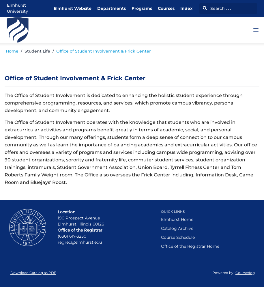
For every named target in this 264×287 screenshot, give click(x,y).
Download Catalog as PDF (33, 273)
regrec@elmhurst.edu (80, 242)
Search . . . (217, 8)
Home (12, 51)
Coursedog (245, 273)
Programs (142, 8)
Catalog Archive (177, 228)
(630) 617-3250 (72, 236)
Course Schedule (178, 237)
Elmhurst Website (72, 8)
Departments (111, 8)
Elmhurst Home (177, 219)
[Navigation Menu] (256, 30)
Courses (166, 8)
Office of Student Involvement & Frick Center (103, 51)
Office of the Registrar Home (190, 246)
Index (186, 8)
